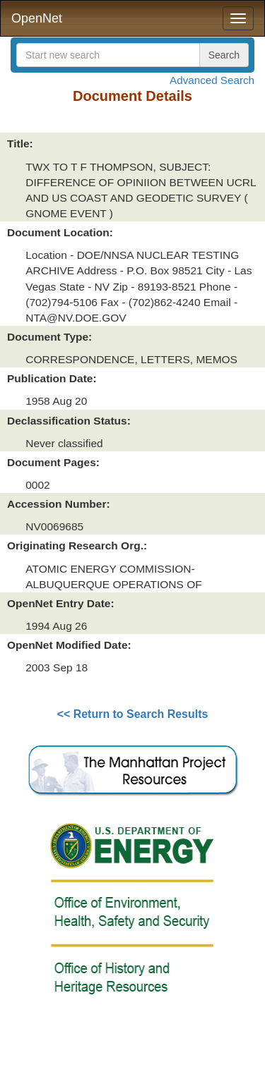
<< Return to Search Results (132, 714)
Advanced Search (212, 80)
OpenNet (36, 18)
